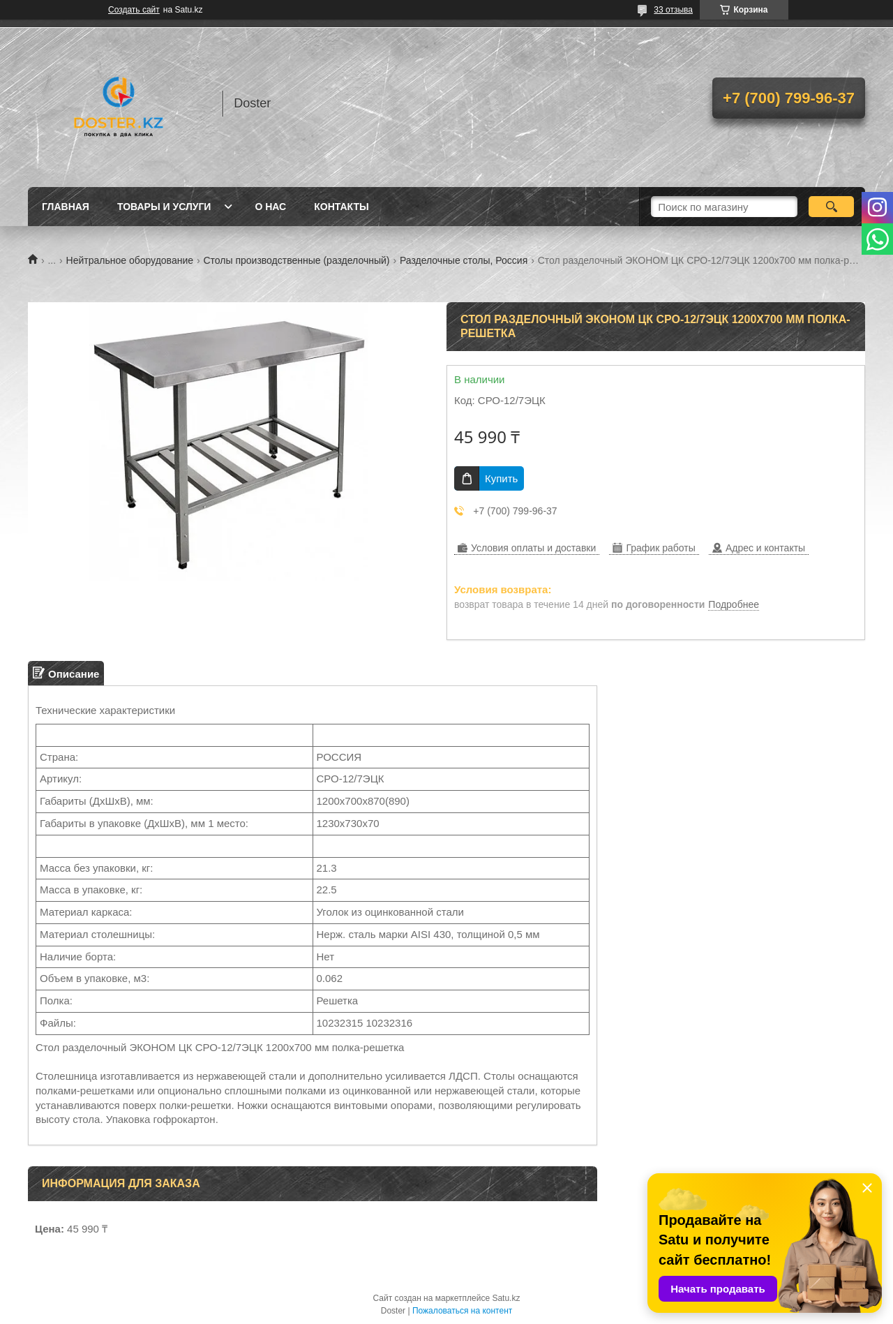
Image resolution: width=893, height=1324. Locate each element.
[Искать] (831, 206)
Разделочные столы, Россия (463, 260)
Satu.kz (506, 1298)
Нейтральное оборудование (129, 260)
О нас (270, 206)
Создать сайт (134, 10)
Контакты (341, 206)
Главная (65, 206)
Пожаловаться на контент (462, 1311)
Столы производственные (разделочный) (296, 260)
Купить (501, 478)
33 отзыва (673, 10)
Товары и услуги (164, 206)
